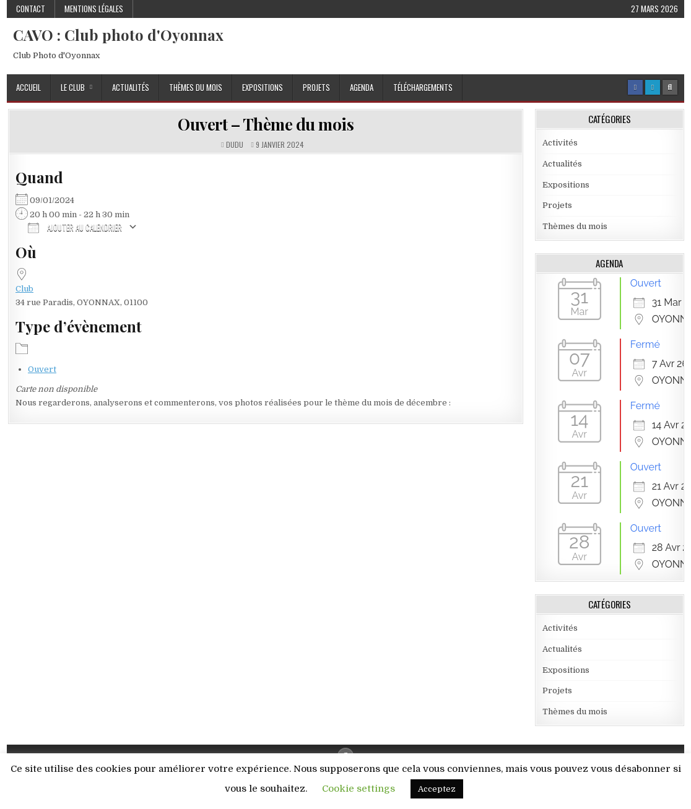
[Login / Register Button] (652, 87)
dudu (234, 145)
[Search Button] (670, 87)
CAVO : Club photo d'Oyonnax (118, 35)
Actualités (130, 87)
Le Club (73, 87)
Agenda (361, 87)
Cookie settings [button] (358, 788)
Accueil (28, 87)
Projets (316, 87)
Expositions (262, 87)
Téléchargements (423, 87)
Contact (30, 8)
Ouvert (42, 369)
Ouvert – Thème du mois (266, 124)
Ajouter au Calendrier (75, 226)
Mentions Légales (93, 8)
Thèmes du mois (195, 87)
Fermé (645, 344)
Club (24, 288)
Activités (560, 142)
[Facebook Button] (635, 87)
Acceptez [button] (437, 789)
